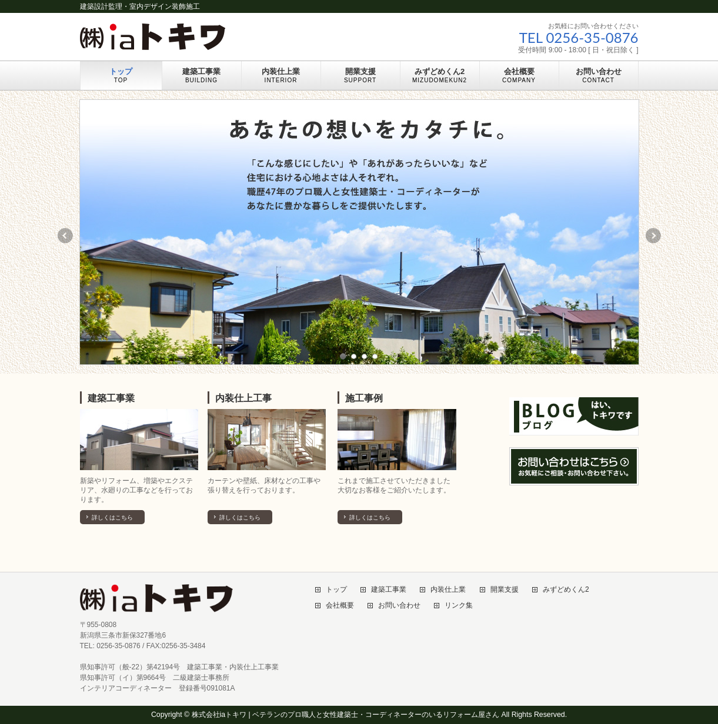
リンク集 (459, 605)
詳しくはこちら (112, 517)
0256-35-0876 (592, 37)
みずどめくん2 (566, 590)
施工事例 (364, 398)
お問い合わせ (399, 605)
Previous (64, 235)
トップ (336, 590)
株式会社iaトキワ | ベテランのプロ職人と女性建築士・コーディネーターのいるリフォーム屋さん (346, 714)
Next (654, 235)
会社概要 (340, 605)
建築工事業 (111, 398)
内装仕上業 (448, 590)
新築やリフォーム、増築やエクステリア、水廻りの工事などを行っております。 (136, 490)
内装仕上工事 (243, 398)
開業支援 (504, 590)
